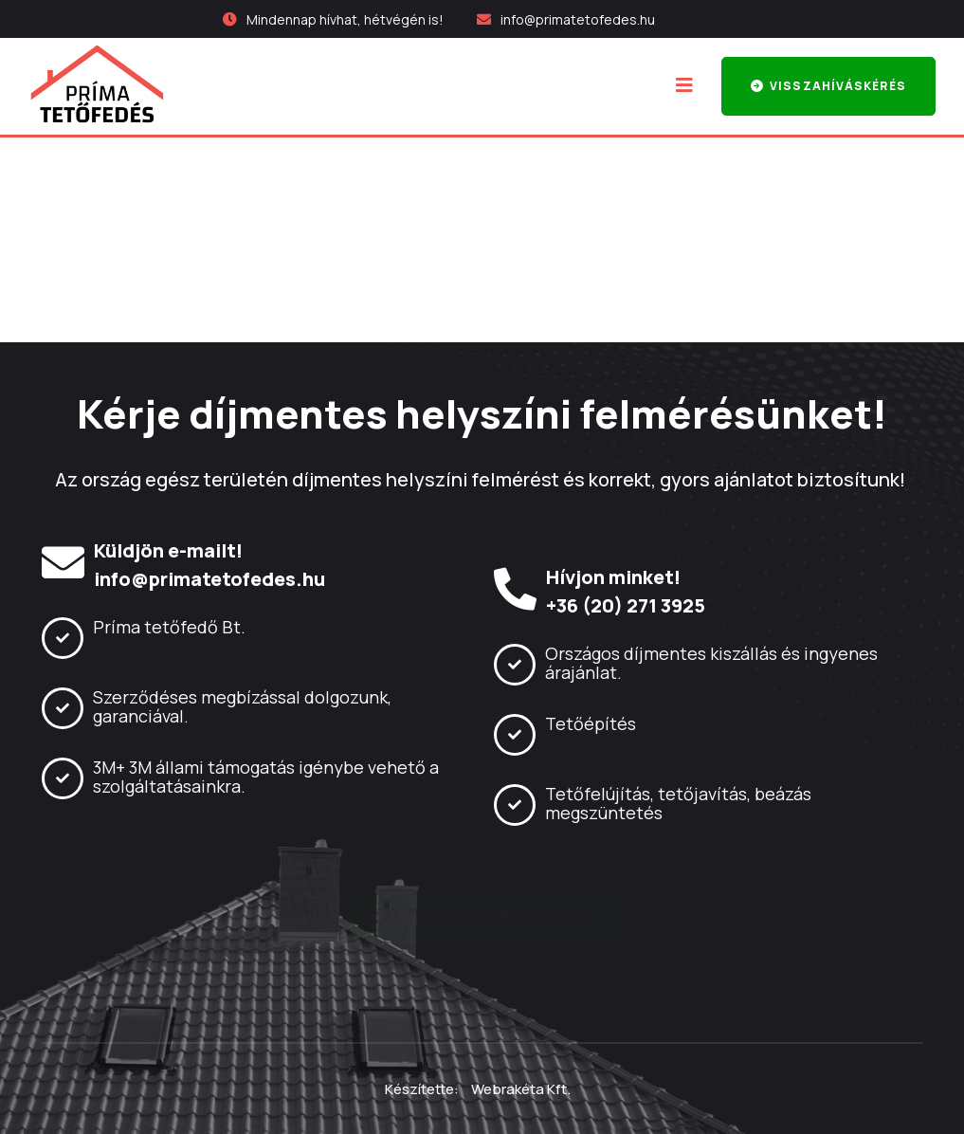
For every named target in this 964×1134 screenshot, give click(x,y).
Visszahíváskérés (828, 86)
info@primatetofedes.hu (577, 19)
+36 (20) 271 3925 (625, 605)
